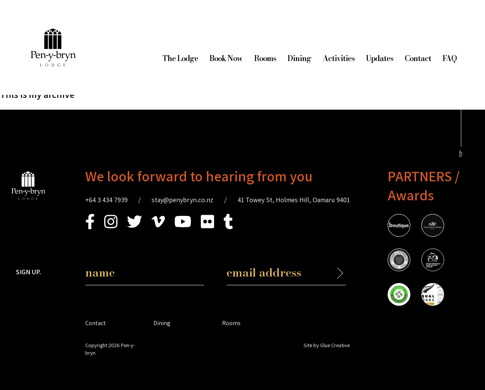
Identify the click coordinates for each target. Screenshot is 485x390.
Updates (379, 58)
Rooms (265, 58)
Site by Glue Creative (327, 345)
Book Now (226, 58)
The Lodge (180, 58)
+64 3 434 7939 (106, 199)
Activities (338, 58)
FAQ (450, 58)
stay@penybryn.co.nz (182, 199)
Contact (418, 58)
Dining (299, 58)
